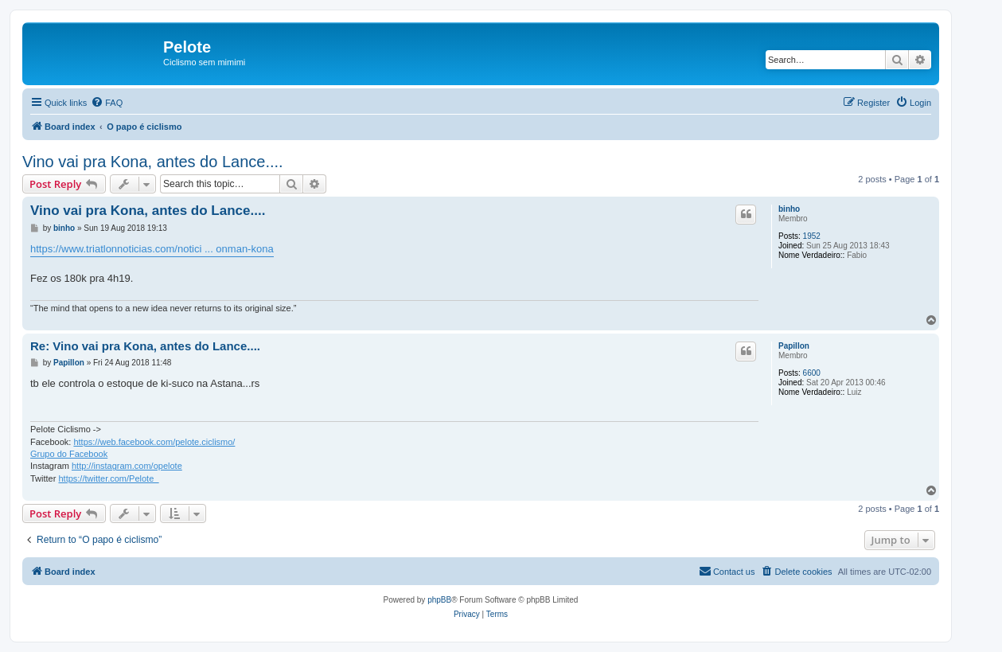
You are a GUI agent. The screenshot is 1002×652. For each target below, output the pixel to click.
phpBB (439, 599)
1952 (812, 236)
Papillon (793, 346)
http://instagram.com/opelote (127, 465)
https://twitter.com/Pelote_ (108, 478)
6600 (812, 373)
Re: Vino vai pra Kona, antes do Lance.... (145, 346)
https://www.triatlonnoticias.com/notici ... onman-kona (152, 249)
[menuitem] (107, 102)
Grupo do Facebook (68, 454)
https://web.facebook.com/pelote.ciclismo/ (154, 442)
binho (789, 209)
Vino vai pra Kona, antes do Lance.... (152, 161)
